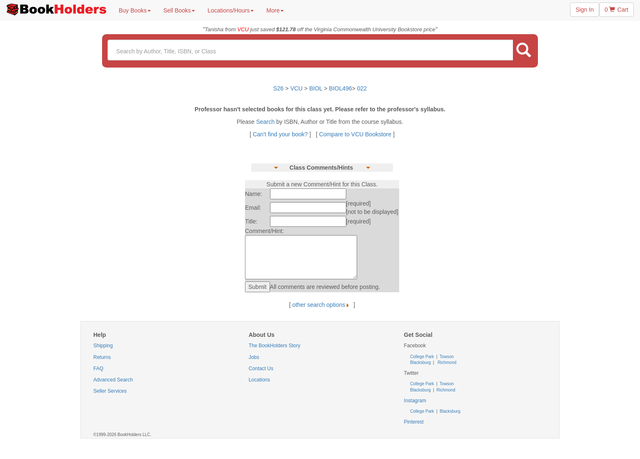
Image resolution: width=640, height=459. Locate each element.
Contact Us (261, 368)
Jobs (254, 357)
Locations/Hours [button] (231, 10)
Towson (446, 356)
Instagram (415, 401)
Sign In (584, 9)
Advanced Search (113, 380)
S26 (278, 88)
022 (362, 88)
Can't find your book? (281, 134)
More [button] (275, 10)
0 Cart (616, 9)
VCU (297, 88)
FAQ (98, 368)
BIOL (315, 88)
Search (266, 121)
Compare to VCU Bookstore (355, 134)
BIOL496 (340, 88)
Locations (259, 380)
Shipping (103, 346)
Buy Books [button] (135, 10)
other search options (322, 304)
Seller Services (110, 391)
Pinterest (413, 422)
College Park (422, 356)
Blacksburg (420, 362)
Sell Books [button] (179, 10)
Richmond (447, 362)
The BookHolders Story (274, 346)
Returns (102, 357)
